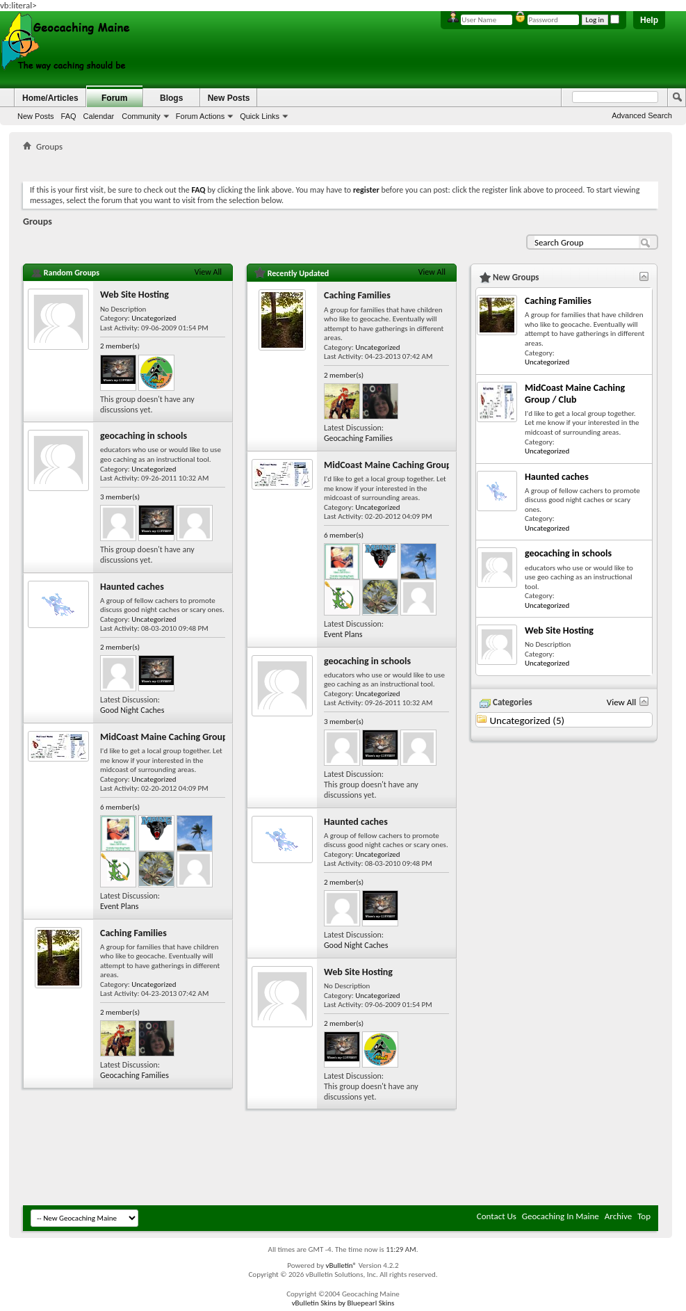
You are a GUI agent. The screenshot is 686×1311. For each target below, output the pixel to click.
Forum (114, 98)
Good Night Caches (132, 710)
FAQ (68, 116)
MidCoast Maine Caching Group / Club (177, 737)
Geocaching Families (134, 1075)
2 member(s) (120, 346)
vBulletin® (341, 1265)
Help (649, 20)
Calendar (99, 116)
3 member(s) (120, 496)
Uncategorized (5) (526, 720)
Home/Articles (50, 98)
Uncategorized (153, 318)
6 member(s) (120, 807)
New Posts (35, 116)
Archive (618, 1216)
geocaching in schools (143, 436)
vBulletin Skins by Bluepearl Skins (343, 1303)
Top (644, 1216)
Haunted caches (132, 587)
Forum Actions (200, 116)
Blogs (171, 98)
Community (141, 116)
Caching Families (133, 933)
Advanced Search (642, 115)
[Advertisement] (341, 164)
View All (208, 272)
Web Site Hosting (134, 294)
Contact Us (496, 1216)
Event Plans (119, 906)
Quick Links (259, 116)
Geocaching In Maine (560, 1216)
